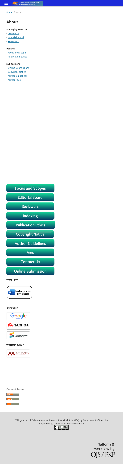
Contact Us (13, 33)
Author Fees (14, 79)
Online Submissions (18, 67)
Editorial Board (16, 37)
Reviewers (13, 41)
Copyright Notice (17, 71)
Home (9, 12)
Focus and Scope (17, 52)
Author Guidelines (17, 75)
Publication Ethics (17, 56)
